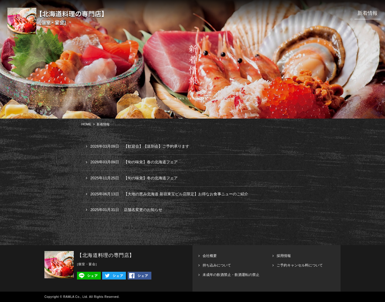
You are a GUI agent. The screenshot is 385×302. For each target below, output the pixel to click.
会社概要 (210, 256)
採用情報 (284, 256)
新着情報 (367, 13)
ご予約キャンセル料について (300, 265)
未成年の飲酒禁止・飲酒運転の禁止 (231, 275)
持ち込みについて (217, 265)
